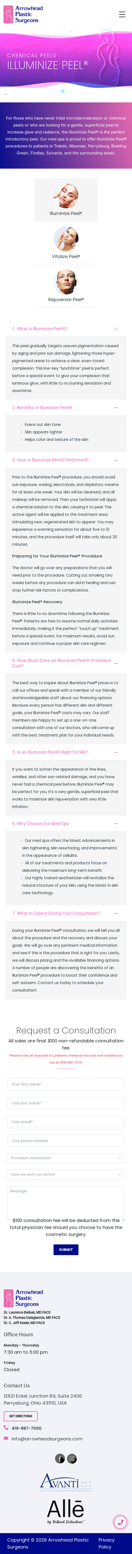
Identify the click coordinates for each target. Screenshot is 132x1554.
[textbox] (61, 1158)
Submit (66, 1249)
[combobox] (66, 1158)
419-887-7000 (27, 1428)
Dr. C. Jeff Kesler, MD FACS (24, 1323)
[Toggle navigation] (122, 14)
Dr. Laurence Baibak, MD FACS (27, 1313)
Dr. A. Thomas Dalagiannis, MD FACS (32, 1318)
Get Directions (20, 1416)
